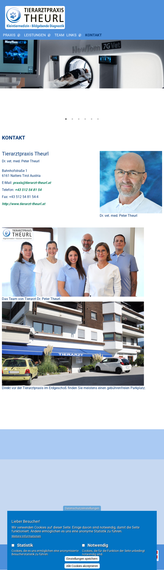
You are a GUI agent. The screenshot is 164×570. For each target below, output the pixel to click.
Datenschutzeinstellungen (82, 508)
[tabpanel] (82, 81)
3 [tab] (79, 119)
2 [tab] (72, 119)
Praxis (12, 35)
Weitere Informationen (26, 536)
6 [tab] (98, 119)
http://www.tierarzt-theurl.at (23, 204)
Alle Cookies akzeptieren (82, 566)
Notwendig (98, 545)
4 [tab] (85, 119)
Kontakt (93, 35)
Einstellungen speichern (82, 558)
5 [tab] (91, 119)
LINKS (74, 35)
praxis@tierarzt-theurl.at (32, 183)
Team (59, 35)
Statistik (25, 545)
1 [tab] (66, 119)
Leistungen (38, 35)
